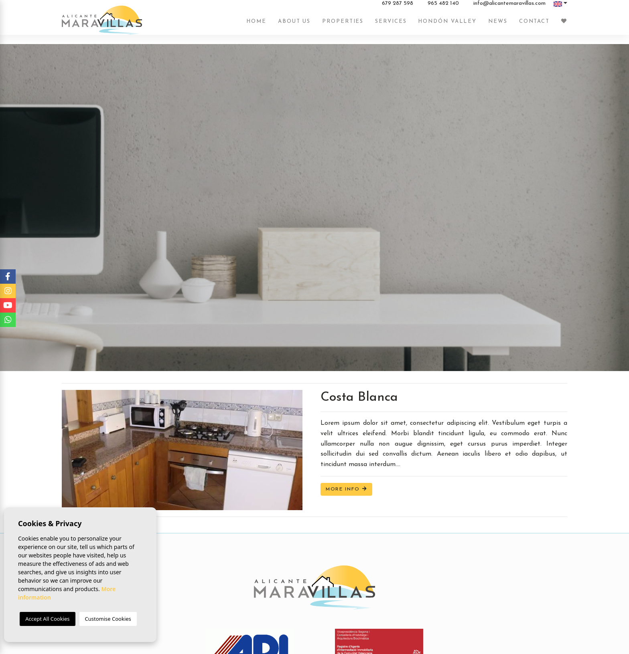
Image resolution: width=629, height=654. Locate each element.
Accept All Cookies (47, 618)
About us (294, 25)
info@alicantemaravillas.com (509, 7)
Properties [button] (342, 25)
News (497, 25)
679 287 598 (397, 7)
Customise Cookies (108, 618)
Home (256, 25)
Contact (534, 25)
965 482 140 (443, 7)
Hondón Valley (447, 25)
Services (390, 25)
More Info (346, 489)
